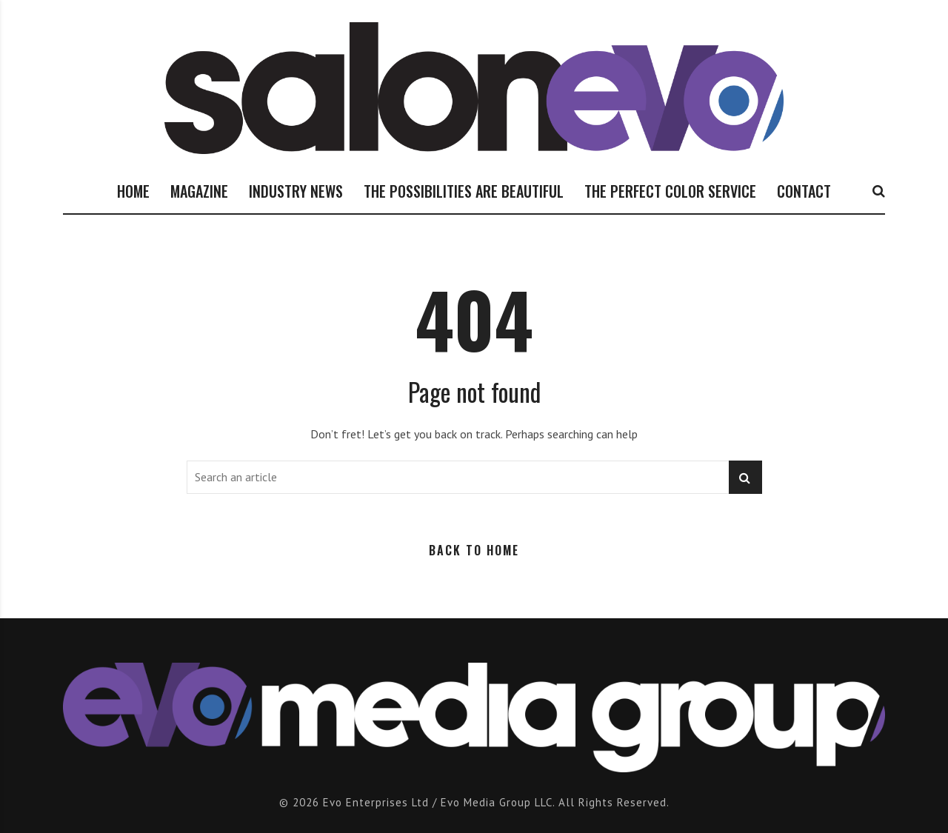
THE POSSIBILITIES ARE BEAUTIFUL (464, 191)
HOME (133, 191)
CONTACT (804, 191)
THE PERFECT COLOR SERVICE (670, 191)
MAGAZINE (199, 191)
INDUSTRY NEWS (296, 191)
